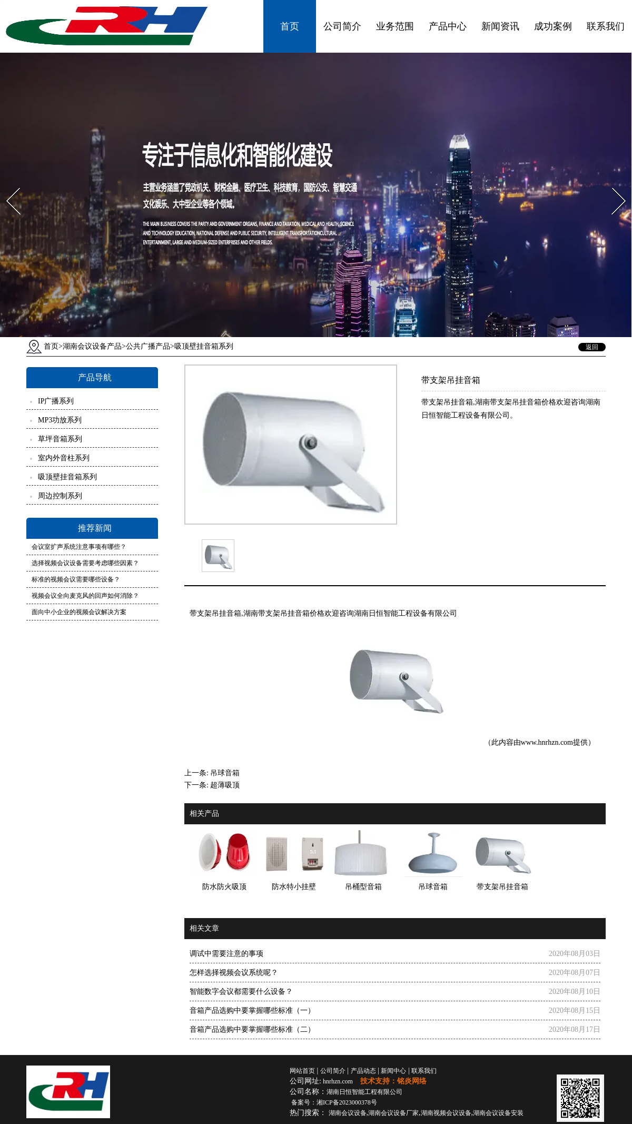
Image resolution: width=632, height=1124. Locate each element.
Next (613, 185)
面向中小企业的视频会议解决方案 (79, 612)
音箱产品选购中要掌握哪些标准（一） (252, 1010)
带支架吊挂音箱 (215, 613)
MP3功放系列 (60, 420)
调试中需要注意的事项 (226, 954)
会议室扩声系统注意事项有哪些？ (79, 546)
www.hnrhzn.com (547, 742)
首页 (289, 26)
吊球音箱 (225, 773)
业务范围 (395, 26)
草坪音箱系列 (60, 439)
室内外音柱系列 (64, 458)
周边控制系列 (60, 496)
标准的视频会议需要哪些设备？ (76, 579)
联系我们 (606, 26)
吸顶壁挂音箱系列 (67, 477)
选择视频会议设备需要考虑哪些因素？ (85, 563)
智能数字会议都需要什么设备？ (241, 991)
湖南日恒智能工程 (364, 1092)
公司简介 (342, 26)
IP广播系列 (56, 401)
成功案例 (553, 26)
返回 (592, 347)
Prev (7, 185)
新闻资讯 (500, 26)
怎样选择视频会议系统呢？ (234, 973)
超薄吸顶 (225, 785)
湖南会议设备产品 (92, 346)
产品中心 (448, 26)
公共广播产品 (148, 346)
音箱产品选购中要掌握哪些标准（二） (252, 1029)
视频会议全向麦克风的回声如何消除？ (85, 595)
